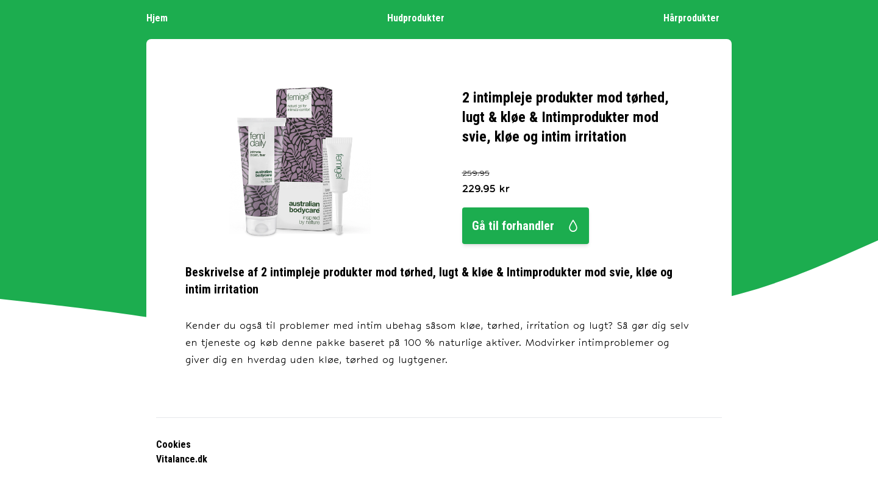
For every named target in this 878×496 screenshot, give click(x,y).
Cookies (173, 444)
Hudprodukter (422, 17)
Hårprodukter (697, 17)
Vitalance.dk (181, 459)
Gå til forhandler (525, 225)
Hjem (163, 17)
